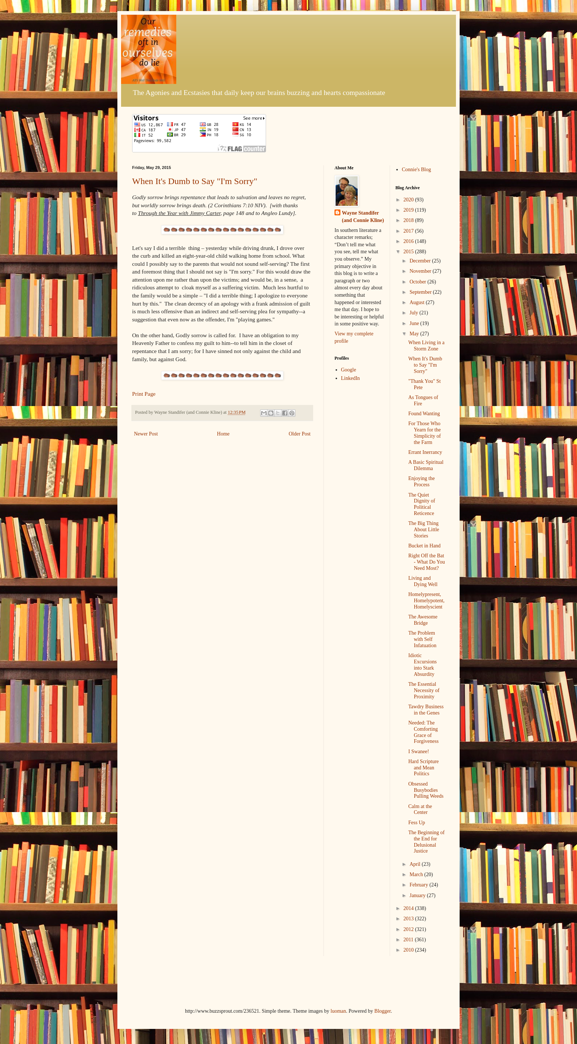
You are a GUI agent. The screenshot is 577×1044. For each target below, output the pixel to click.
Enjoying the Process (421, 481)
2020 (409, 199)
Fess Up (416, 822)
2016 (409, 241)
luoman (338, 1011)
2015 (409, 251)
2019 (409, 210)
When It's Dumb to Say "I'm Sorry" (194, 181)
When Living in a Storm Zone (426, 346)
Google (348, 370)
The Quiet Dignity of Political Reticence (421, 504)
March (417, 874)
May (415, 333)
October (419, 282)
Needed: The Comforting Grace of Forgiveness (423, 732)
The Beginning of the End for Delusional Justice (426, 842)
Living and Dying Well (422, 581)
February (419, 885)
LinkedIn (350, 378)
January (418, 895)
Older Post (300, 434)
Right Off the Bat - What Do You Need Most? (426, 562)
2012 (409, 929)
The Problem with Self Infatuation (422, 639)
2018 (409, 220)
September (421, 292)
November (421, 271)
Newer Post (146, 434)
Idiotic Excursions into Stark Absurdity (422, 665)
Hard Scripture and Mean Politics (423, 768)
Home (223, 434)
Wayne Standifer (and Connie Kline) (363, 216)
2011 (409, 939)
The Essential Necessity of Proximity (423, 690)
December (421, 261)
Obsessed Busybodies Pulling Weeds (425, 790)
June (415, 323)
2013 (409, 918)
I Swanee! (418, 751)
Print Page (144, 394)
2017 (409, 231)
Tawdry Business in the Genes (425, 710)
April (416, 864)
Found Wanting (424, 413)
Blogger (382, 1011)
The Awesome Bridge (422, 620)
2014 (409, 908)
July (415, 312)
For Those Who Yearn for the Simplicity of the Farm (424, 433)
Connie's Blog (416, 169)
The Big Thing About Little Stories (423, 530)
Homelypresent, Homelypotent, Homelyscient (426, 601)
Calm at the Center (420, 809)
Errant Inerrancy (425, 452)
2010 (409, 950)
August (418, 302)
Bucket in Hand (424, 546)
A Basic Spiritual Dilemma (425, 465)
